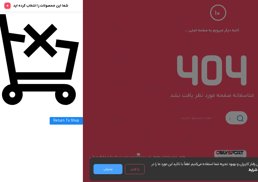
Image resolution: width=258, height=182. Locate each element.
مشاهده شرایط (176, 169)
